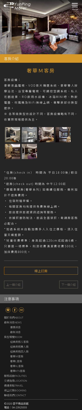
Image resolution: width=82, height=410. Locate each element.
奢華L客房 (16, 347)
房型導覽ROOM (13, 323)
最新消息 (15, 318)
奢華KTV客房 (17, 357)
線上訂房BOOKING (15, 376)
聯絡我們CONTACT (15, 381)
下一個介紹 (69, 271)
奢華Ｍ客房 (16, 342)
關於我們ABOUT (13, 304)
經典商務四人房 (19, 338)
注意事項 (11, 285)
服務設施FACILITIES (15, 362)
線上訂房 (41, 257)
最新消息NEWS (13, 308)
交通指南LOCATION (15, 367)
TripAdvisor (21, 296)
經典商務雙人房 (19, 333)
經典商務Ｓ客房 (19, 328)
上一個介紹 (13, 271)
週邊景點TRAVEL (13, 372)
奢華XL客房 (17, 352)
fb (14, 296)
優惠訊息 (15, 313)
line (8, 296)
